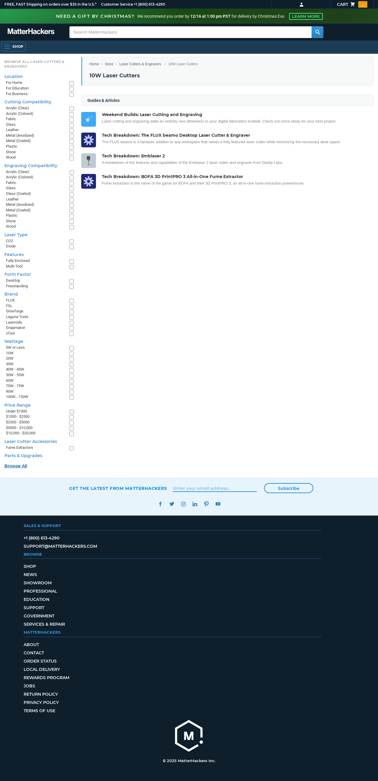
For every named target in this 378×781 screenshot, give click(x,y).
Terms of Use (39, 710)
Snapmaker (15, 327)
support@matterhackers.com (60, 546)
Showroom (38, 583)
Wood (11, 157)
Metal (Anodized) (20, 135)
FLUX (10, 300)
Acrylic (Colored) (19, 113)
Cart (352, 4)
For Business (17, 94)
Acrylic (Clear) (17, 108)
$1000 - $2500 (18, 416)
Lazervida (14, 322)
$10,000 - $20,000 (20, 433)
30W (10, 364)
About (31, 644)
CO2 (9, 241)
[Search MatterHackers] (317, 32)
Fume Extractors (19, 447)
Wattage (13, 341)
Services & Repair (44, 624)
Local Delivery (42, 669)
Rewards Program (46, 677)
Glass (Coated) (18, 193)
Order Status (40, 661)
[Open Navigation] (13, 46)
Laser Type (15, 234)
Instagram (183, 504)
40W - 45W (15, 369)
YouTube (218, 504)
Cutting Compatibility (27, 102)
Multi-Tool (14, 266)
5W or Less (15, 347)
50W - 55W (15, 375)
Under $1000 (16, 411)
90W (10, 391)
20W (10, 358)
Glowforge (14, 311)
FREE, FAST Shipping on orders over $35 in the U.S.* (50, 4)
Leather (12, 130)
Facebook (160, 504)
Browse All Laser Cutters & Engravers (34, 64)
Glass (11, 124)
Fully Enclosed (18, 260)
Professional (40, 591)
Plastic (11, 146)
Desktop (13, 280)
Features (14, 254)
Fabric (11, 119)
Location (13, 76)
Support (34, 607)
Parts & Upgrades (23, 455)
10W (10, 353)
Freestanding (17, 286)
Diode (11, 246)
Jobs (29, 686)
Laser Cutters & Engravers (140, 64)
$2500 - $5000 (18, 422)
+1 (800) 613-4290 (149, 4)
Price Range (17, 405)
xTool (10, 333)
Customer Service (117, 4)
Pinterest (206, 504)
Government (39, 616)
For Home (14, 82)
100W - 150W (17, 396)
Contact (34, 653)
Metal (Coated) (18, 140)
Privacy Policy (41, 702)
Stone (11, 152)
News (30, 574)
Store (109, 64)
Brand (11, 294)
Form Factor (17, 274)
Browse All (15, 466)
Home (94, 64)
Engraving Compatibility (30, 165)
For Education (17, 88)
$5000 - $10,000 (19, 427)
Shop (30, 566)
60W (10, 380)
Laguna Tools (17, 316)
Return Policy (41, 694)
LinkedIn (195, 504)
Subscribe (288, 488)
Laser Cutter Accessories (30, 441)
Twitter (172, 504)
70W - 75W (15, 386)
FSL (9, 306)
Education (36, 599)
